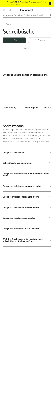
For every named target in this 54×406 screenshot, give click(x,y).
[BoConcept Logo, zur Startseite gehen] (27, 10)
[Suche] (50, 15)
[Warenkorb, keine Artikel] (50, 10)
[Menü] (4, 10)
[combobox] (27, 15)
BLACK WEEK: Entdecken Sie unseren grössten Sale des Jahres (27, 3)
